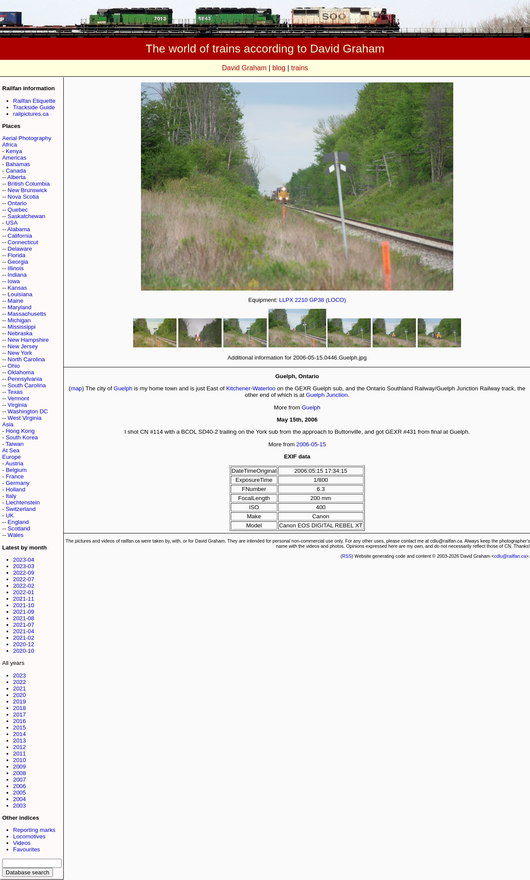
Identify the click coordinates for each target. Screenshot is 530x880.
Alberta (16, 177)
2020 (19, 695)
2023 (19, 675)
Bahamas (18, 164)
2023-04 (23, 559)
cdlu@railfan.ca (510, 556)
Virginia (17, 405)
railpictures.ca (31, 114)
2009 (19, 766)
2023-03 (23, 566)
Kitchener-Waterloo (250, 388)
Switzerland (21, 509)
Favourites (26, 849)
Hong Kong (20, 431)
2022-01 (23, 592)
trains (299, 68)
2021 (19, 688)
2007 (19, 779)
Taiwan (15, 444)
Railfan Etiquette (34, 101)
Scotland (19, 528)
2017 (19, 714)
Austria (14, 463)
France (14, 476)
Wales (16, 535)
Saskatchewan (27, 216)
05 (314, 444)
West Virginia (25, 418)
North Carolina (26, 359)
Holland (15, 489)
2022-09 (23, 572)
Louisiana (20, 294)
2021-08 (23, 618)
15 (323, 444)
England (18, 522)
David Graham (244, 68)
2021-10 (23, 605)
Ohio (14, 366)
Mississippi (22, 327)
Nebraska (20, 333)
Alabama (18, 229)
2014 (19, 734)
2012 (19, 747)
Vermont (18, 398)
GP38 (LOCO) (327, 300)
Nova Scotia (23, 196)
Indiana (17, 275)
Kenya (14, 151)
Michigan (19, 320)
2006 (19, 786)
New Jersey (23, 346)
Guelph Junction (326, 395)
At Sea (11, 450)
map (76, 388)
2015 (19, 727)
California (20, 235)
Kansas (17, 288)
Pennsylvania (25, 379)
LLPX (286, 300)
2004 (19, 799)
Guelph (123, 388)
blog (278, 68)
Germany (17, 483)
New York (20, 353)
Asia (7, 424)
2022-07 (23, 579)
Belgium (16, 470)
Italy (11, 496)
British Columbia (29, 183)
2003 (19, 805)
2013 (19, 740)
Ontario (17, 203)
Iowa (14, 281)
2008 (19, 773)
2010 (19, 760)
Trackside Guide (34, 107)
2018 (19, 708)
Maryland (20, 307)
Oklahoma (21, 372)
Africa (9, 144)
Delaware (20, 248)
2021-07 (23, 625)
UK (10, 515)
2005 (19, 792)
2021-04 (23, 631)
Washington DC (28, 411)
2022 (19, 682)
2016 (19, 721)
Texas (15, 392)
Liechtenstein (23, 502)
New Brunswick (27, 190)
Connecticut (23, 242)
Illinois (16, 268)
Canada (16, 170)
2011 (19, 753)
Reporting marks (34, 830)
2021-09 (23, 611)
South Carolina (27, 385)
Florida (17, 255)
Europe (11, 457)
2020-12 (23, 644)
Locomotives (29, 836)
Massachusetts (27, 314)
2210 (301, 300)
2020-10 (23, 651)
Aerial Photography (26, 138)
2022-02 (23, 585)
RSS (347, 556)
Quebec (18, 209)
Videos (22, 843)
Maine (15, 301)
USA (11, 222)
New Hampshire (28, 340)
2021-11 (23, 598)
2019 (19, 701)
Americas (14, 157)
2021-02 (23, 638)
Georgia (18, 261)
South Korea (22, 437)
